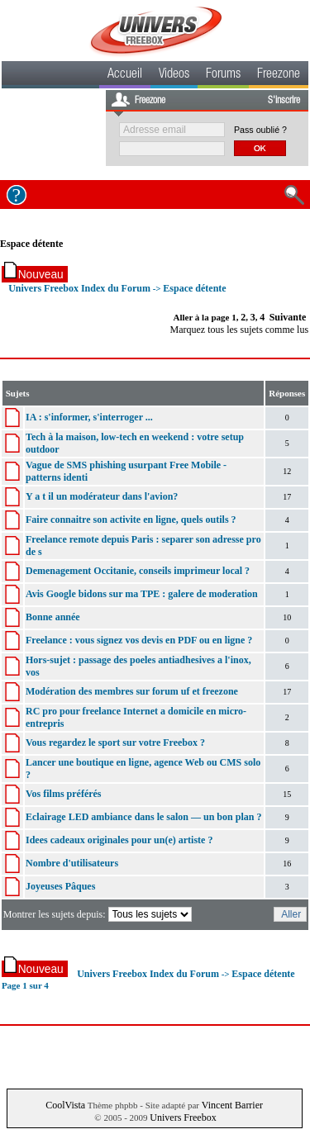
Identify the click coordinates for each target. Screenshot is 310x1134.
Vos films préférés (64, 793)
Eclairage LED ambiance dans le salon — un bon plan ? (143, 817)
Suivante (288, 317)
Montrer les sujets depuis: (98, 914)
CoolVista (65, 1105)
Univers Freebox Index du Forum (79, 288)
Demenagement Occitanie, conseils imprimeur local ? (138, 570)
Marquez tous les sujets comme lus (238, 329)
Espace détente (31, 243)
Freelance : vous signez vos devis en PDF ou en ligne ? (139, 640)
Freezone (278, 75)
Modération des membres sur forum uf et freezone (132, 691)
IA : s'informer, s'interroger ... (89, 417)
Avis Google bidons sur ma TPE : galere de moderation (142, 594)
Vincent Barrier (232, 1105)
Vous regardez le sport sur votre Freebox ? (115, 742)
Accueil (124, 75)
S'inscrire (284, 101)
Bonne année (53, 617)
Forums (223, 75)
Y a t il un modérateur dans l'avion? (102, 496)
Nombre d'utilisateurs (72, 863)
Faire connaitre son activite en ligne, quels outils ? (131, 519)
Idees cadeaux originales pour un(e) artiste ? (119, 840)
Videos (174, 75)
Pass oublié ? (260, 130)
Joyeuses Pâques (60, 886)
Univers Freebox (183, 1117)
